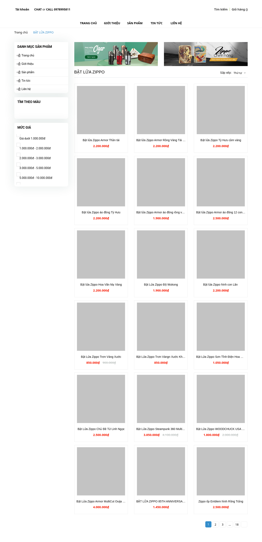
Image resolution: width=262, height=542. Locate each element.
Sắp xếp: (226, 72)
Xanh (31, 111)
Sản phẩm (27, 72)
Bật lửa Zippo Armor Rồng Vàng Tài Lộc (161, 140)
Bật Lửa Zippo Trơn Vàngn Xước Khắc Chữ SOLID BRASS (174, 356)
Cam (39, 111)
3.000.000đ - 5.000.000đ (33, 167)
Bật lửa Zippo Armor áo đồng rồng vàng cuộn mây (168, 212)
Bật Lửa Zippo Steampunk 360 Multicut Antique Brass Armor (174, 429)
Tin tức (25, 80)
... (230, 524)
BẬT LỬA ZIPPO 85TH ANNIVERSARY (161, 501)
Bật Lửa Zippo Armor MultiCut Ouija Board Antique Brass (113, 501)
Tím (22, 111)
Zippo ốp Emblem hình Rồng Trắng (220, 501)
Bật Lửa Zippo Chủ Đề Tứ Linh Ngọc (101, 429)
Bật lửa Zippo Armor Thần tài (101, 140)
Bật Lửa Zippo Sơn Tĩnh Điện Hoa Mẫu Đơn (224, 356)
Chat (38, 9)
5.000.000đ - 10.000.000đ (34, 177)
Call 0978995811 (58, 9)
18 (236, 524)
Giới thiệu (27, 63)
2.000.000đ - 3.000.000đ (33, 157)
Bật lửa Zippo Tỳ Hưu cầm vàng (220, 140)
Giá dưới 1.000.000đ (30, 137)
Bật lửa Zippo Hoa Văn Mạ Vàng (101, 284)
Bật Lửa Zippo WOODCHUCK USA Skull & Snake (228, 429)
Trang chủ (27, 55)
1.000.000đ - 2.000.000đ (33, 147)
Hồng (35, 111)
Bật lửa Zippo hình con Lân (220, 284)
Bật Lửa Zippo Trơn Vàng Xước (101, 356)
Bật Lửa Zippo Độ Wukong (161, 284)
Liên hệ (26, 89)
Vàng (18, 111)
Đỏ (27, 111)
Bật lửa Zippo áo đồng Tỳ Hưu (101, 212)
